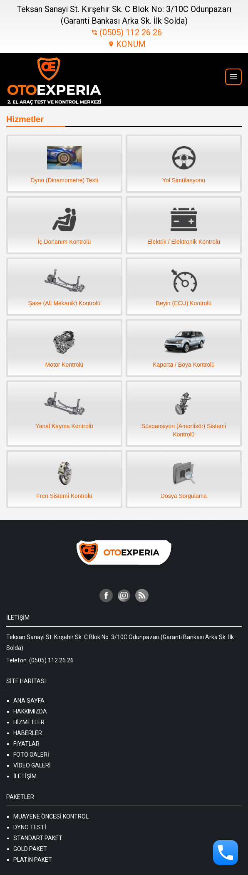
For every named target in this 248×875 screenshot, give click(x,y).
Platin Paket (32, 859)
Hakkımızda (30, 711)
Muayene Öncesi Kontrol (51, 816)
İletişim (25, 776)
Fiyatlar (26, 743)
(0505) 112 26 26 (126, 32)
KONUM (127, 44)
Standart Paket (37, 838)
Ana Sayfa (29, 700)
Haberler (27, 733)
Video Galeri (32, 765)
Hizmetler (29, 722)
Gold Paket (30, 849)
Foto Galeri (31, 754)
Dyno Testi (29, 827)
